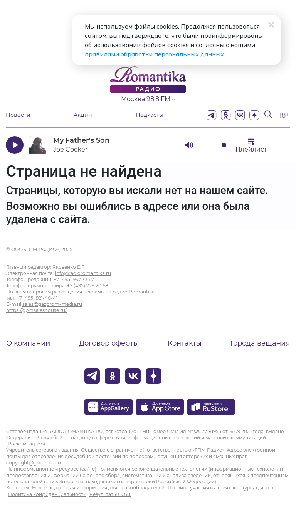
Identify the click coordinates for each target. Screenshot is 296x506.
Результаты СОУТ (110, 494)
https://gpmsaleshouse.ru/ (36, 310)
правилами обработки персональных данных (154, 54)
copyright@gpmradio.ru (34, 463)
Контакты (185, 343)
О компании (28, 343)
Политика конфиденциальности (47, 494)
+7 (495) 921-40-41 (37, 298)
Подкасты (149, 115)
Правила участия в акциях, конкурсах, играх (221, 488)
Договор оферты (109, 343)
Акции (83, 115)
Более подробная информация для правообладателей (98, 488)
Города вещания (260, 343)
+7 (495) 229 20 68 (87, 285)
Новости (18, 115)
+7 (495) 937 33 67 (74, 279)
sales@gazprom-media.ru (52, 304)
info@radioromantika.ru (83, 273)
